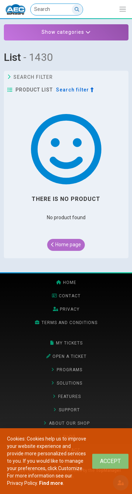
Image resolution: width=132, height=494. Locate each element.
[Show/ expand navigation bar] (122, 9)
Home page (66, 244)
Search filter (30, 77)
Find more (51, 483)
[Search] (56, 9)
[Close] (110, 461)
